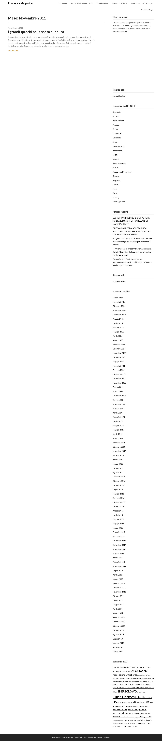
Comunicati (117, 133)
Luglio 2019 (118, 421)
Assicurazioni (118, 120)
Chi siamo (63, 3)
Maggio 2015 (118, 523)
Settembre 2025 (119, 314)
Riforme (116, 176)
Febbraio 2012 (119, 583)
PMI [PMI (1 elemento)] (149, 713)
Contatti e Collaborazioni (81, 3)
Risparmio (117, 180)
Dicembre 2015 (119, 502)
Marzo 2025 (118, 340)
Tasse (115, 193)
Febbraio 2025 (119, 344)
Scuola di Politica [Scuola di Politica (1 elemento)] (122, 723)
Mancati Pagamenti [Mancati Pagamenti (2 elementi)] (137, 709)
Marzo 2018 (118, 464)
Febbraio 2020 (119, 417)
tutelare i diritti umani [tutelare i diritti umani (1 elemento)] (120, 726)
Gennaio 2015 (118, 536)
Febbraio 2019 (119, 442)
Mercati (116, 159)
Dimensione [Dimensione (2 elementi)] (142, 687)
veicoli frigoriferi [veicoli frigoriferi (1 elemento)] (132, 726)
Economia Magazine (20, 3)
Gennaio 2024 (118, 370)
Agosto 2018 (118, 455)
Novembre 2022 (119, 383)
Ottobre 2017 (118, 468)
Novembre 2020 (119, 404)
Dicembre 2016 (119, 481)
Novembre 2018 (119, 451)
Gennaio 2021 (118, 400)
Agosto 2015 (118, 511)
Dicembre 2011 (119, 587)
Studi (115, 189)
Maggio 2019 (118, 430)
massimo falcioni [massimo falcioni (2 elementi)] (120, 713)
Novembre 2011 (119, 592)
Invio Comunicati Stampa (141, 3)
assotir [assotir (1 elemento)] (128, 678)
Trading (116, 197)
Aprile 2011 (117, 609)
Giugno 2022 (118, 387)
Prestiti (116, 167)
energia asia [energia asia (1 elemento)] (141, 692)
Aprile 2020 (117, 413)
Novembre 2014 (119, 541)
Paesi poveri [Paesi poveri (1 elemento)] (143, 713)
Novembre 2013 (119, 549)
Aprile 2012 (117, 575)
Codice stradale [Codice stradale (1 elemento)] (131, 688)
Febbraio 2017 (119, 477)
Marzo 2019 (118, 438)
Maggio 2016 (118, 494)
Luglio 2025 (118, 323)
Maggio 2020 (118, 408)
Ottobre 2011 (118, 596)
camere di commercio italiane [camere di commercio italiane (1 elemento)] (122, 684)
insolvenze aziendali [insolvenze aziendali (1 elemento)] (134, 706)
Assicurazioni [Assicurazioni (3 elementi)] (139, 671)
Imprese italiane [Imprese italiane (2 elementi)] (120, 706)
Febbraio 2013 (119, 562)
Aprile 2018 (117, 460)
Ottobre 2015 (118, 506)
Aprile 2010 (117, 647)
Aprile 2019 (117, 434)
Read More (13, 50)
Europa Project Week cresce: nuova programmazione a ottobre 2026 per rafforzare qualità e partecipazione (132, 262)
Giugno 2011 (118, 605)
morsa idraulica (119, 96)
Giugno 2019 (118, 425)
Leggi (115, 155)
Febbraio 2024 (119, 366)
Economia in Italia (119, 3)
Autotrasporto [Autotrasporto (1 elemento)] (145, 678)
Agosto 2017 (118, 472)
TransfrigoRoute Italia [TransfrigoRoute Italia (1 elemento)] (143, 723)
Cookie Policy (102, 3)
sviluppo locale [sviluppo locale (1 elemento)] (132, 723)
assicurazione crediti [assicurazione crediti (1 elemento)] (124, 671)
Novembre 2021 (119, 396)
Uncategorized (119, 201)
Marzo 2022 (118, 391)
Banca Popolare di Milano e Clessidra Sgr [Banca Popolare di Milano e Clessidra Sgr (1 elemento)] (141, 681)
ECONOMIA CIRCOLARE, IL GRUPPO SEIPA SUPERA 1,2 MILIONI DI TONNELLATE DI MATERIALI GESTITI (131, 221)
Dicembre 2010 (119, 626)
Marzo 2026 (118, 297)
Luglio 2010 (118, 639)
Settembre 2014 (119, 545)
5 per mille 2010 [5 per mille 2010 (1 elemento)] (117, 667)
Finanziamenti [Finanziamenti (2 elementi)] (141, 702)
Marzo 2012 (118, 579)
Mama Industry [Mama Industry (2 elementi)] (120, 709)
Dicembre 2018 (119, 447)
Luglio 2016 (118, 489)
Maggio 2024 (118, 361)
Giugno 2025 (118, 327)
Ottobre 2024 (118, 357)
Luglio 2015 (118, 515)
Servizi (115, 184)
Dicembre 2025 (119, 306)
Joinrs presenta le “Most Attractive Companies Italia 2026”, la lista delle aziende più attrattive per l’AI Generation (132, 252)
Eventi (115, 142)
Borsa (115, 129)
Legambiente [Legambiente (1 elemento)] (145, 706)
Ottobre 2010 (118, 630)
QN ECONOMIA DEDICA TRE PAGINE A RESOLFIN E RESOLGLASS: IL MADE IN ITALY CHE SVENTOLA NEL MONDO (132, 231)
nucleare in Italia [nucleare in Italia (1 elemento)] (134, 713)
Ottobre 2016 (118, 485)
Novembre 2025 (119, 310)
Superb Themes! (103, 737)
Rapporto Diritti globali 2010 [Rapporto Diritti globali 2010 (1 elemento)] (143, 717)
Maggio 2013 (118, 553)
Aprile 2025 (117, 336)
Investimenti (118, 150)
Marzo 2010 (118, 651)
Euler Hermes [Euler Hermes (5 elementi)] (124, 697)
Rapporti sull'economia (122, 172)
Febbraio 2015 (119, 532)
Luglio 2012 (118, 570)
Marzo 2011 (118, 613)
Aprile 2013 (117, 558)
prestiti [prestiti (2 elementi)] (116, 716)
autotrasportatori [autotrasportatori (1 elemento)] (135, 678)
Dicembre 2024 (119, 349)
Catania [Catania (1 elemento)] (133, 684)
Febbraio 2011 (119, 617)
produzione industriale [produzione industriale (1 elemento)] (127, 717)
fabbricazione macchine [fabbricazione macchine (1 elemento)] (126, 702)
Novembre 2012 (119, 566)
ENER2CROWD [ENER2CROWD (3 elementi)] (127, 691)
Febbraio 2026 (119, 302)
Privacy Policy (146, 10)
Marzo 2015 (118, 528)
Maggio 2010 (118, 643)
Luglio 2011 (118, 600)
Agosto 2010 (118, 634)
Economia (117, 138)
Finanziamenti (118, 146)
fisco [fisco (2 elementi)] (150, 702)
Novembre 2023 (119, 379)
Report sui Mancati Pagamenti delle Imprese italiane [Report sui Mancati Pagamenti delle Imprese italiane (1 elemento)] (129, 720)
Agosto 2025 (118, 319)
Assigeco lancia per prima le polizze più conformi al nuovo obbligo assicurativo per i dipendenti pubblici (132, 241)
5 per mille (117, 112)
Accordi (116, 116)
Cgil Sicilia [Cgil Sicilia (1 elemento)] (139, 684)
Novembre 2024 (119, 353)
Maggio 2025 (118, 332)
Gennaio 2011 (118, 622)
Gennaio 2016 (118, 498)
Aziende (116, 125)
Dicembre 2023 (119, 374)
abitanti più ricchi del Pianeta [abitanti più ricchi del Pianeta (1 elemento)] (132, 667)
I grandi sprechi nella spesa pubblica (36, 32)
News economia (119, 163)
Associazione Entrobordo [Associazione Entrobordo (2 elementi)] (125, 675)
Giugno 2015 (118, 519)
